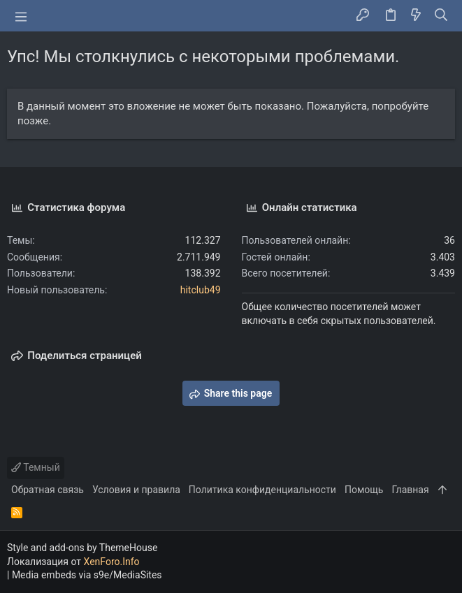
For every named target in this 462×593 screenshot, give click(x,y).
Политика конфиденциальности (262, 489)
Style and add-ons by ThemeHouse (82, 547)
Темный (35, 467)
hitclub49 (200, 289)
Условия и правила (136, 489)
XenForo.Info (112, 561)
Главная (409, 489)
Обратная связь (47, 489)
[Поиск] (441, 16)
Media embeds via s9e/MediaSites (87, 574)
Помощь (364, 489)
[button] (21, 16)
